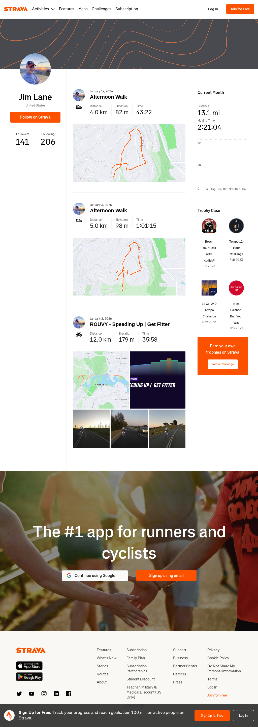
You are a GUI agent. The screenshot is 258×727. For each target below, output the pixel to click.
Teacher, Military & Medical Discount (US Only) (143, 692)
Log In (213, 9)
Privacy (213, 649)
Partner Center (185, 666)
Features (66, 9)
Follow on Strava (35, 117)
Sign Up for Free (212, 715)
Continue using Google (90, 575)
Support (179, 649)
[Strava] (16, 9)
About (102, 682)
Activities (43, 9)
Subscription (126, 9)
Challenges (101, 9)
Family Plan (135, 658)
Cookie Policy (218, 658)
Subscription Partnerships (136, 669)
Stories (102, 666)
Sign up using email (166, 575)
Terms (212, 679)
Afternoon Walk (108, 97)
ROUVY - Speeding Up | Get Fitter (130, 324)
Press (177, 682)
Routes (102, 674)
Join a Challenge (223, 364)
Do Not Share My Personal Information (224, 669)
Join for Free (240, 9)
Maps (83, 9)
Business (180, 658)
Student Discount (140, 679)
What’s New (106, 658)
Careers (179, 674)
